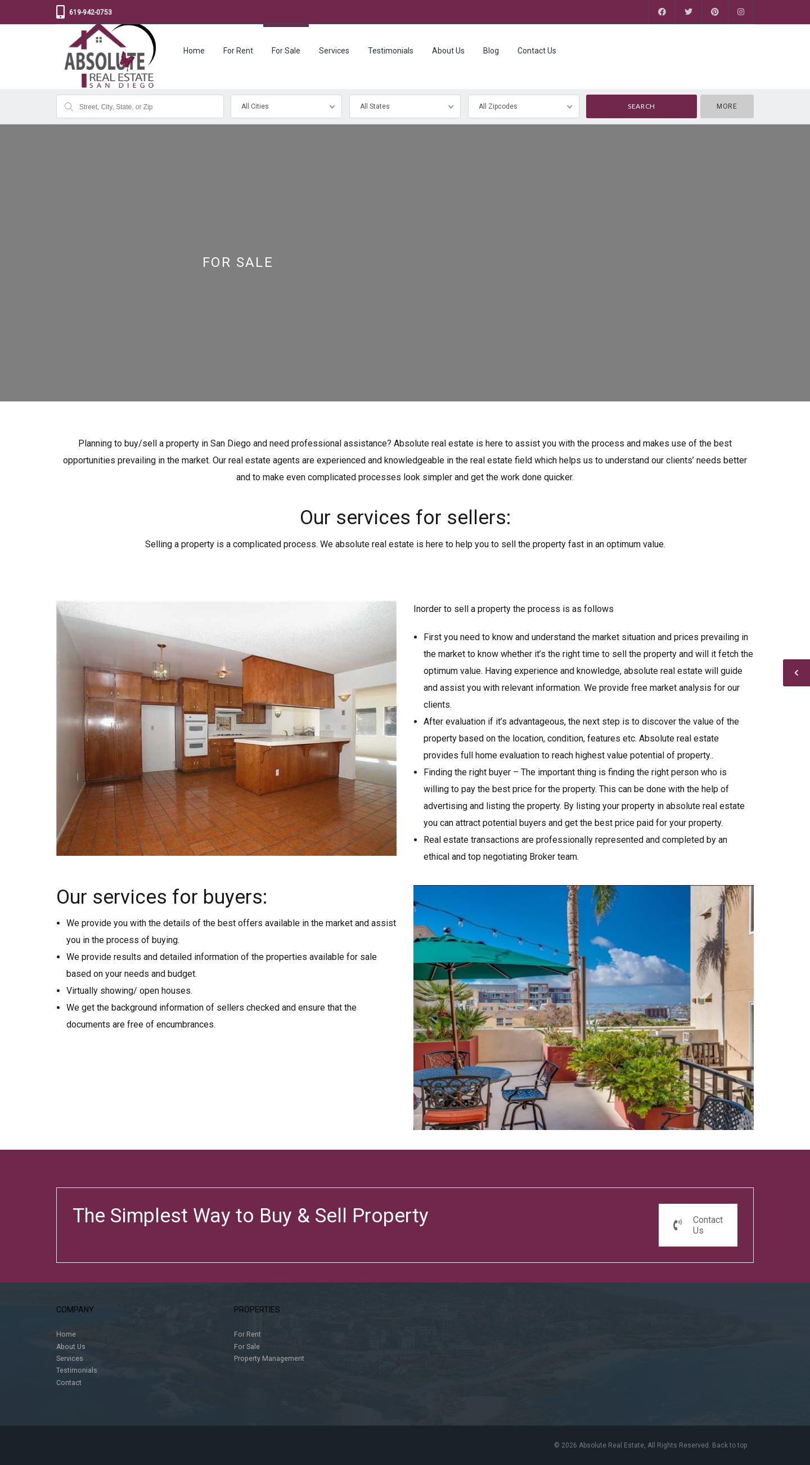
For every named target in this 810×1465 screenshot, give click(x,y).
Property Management (269, 1359)
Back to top (729, 1445)
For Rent (238, 50)
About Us (448, 50)
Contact (69, 1383)
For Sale (286, 50)
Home (194, 50)
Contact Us (537, 50)
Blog (491, 50)
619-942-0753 (90, 12)
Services (334, 50)
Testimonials (390, 50)
